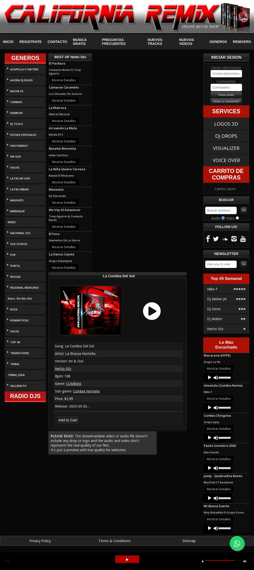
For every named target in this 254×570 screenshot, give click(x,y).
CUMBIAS (16, 102)
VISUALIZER (226, 148)
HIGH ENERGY (19, 145)
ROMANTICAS (19, 320)
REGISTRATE (30, 42)
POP (13, 255)
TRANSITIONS (19, 353)
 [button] (127, 559)
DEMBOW (16, 113)
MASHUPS (17, 200)
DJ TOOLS (16, 124)
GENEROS (218, 42)
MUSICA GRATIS (79, 42)
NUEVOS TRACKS (155, 42)
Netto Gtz (63, 368)
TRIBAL (15, 364)
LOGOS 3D (226, 123)
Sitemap (189, 540)
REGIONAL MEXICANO (24, 287)
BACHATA (16, 91)
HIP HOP (15, 156)
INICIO (8, 42)
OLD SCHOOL (19, 244)
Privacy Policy (40, 540)
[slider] (224, 377)
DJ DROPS (226, 135)
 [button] (244, 561)
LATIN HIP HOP (20, 178)
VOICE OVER (226, 160)
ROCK (13, 309)
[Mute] (215, 377)
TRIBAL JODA (16, 375)
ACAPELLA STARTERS (24, 69)
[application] (217, 378)
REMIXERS (242, 42)
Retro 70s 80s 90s (20, 298)
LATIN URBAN (19, 189)
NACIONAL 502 (20, 233)
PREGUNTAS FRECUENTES (114, 42)
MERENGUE (17, 211)
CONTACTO (57, 42)
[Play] (209, 377)
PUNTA (15, 266)
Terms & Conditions (114, 540)
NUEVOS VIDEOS (186, 42)
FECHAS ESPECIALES (23, 135)
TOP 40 (15, 342)
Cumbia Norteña (86, 391)
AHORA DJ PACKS (21, 80)
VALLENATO (18, 386)
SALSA (14, 331)
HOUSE (14, 167)
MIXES (12, 222)
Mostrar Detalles (64, 80)
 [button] (202, 561)
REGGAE (15, 276)
